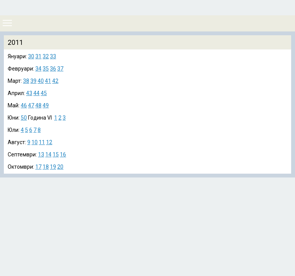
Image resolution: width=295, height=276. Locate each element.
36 (53, 69)
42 (55, 81)
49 (46, 105)
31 (38, 56)
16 (63, 154)
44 (36, 93)
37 (60, 69)
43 (29, 93)
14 (48, 154)
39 (33, 81)
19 (53, 167)
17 (38, 167)
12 (49, 142)
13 (41, 154)
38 (26, 81)
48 (38, 105)
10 (34, 142)
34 (38, 69)
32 (46, 56)
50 (24, 118)
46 (24, 105)
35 (46, 69)
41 (48, 81)
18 (46, 167)
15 (56, 154)
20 (60, 167)
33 (53, 56)
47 (31, 105)
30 (31, 56)
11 (42, 142)
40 (41, 81)
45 (44, 93)
